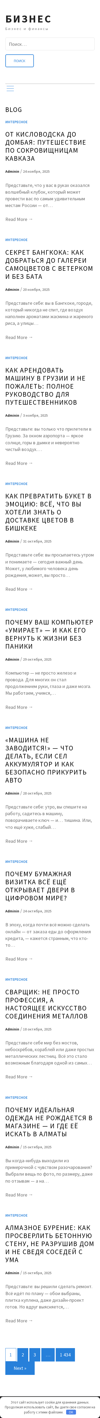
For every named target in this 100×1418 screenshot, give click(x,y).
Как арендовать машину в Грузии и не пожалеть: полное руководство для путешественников (45, 386)
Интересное (16, 121)
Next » (20, 1368)
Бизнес (28, 18)
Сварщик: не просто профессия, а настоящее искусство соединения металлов (46, 1004)
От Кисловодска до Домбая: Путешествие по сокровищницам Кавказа (45, 146)
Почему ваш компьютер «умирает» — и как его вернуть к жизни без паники (49, 634)
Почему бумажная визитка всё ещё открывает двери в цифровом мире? (40, 886)
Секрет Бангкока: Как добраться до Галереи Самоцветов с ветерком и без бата (49, 264)
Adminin (12, 171)
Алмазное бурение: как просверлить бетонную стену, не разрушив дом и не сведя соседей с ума (49, 1243)
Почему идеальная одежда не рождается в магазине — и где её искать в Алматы (49, 1121)
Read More (19, 219)
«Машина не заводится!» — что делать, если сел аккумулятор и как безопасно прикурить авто (46, 760)
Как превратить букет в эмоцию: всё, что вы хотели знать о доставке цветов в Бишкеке (48, 512)
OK (71, 1412)
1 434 (65, 1355)
